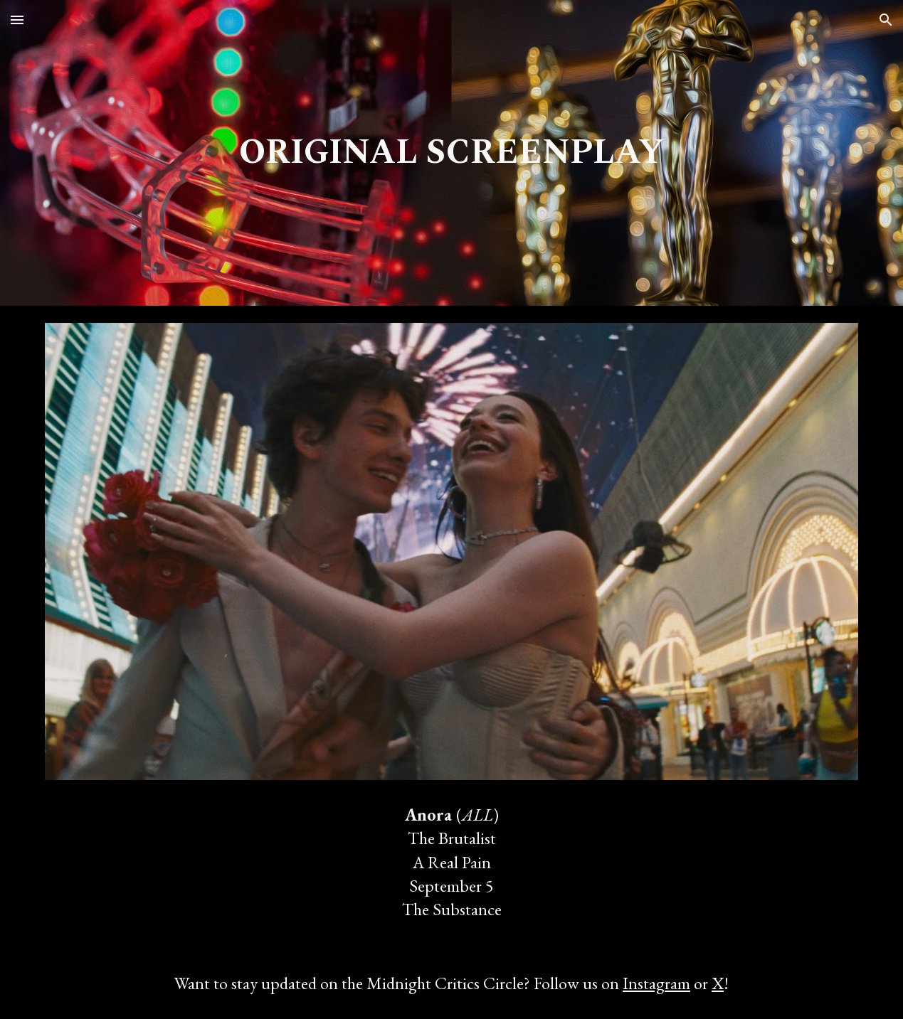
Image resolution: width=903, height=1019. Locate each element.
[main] (451, 153)
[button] (17, 19)
